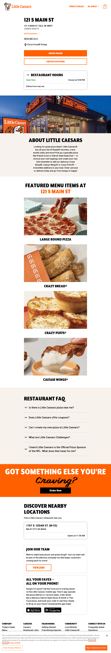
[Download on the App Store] (33, 610)
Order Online (56, 53)
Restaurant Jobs (31, 630)
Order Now (56, 490)
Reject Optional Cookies (96, 648)
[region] (55, 642)
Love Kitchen (71, 627)
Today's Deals (8, 627)
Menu (4, 630)
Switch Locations (55, 61)
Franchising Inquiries (51, 630)
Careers (27, 627)
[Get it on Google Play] (52, 610)
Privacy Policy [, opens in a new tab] (14, 643)
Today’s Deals (76, 6)
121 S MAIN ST (39, 20)
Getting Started (49, 627)
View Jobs (39, 567)
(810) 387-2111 (31, 39)
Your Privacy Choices (12, 648)
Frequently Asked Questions (96, 628)
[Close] (107, 635)
